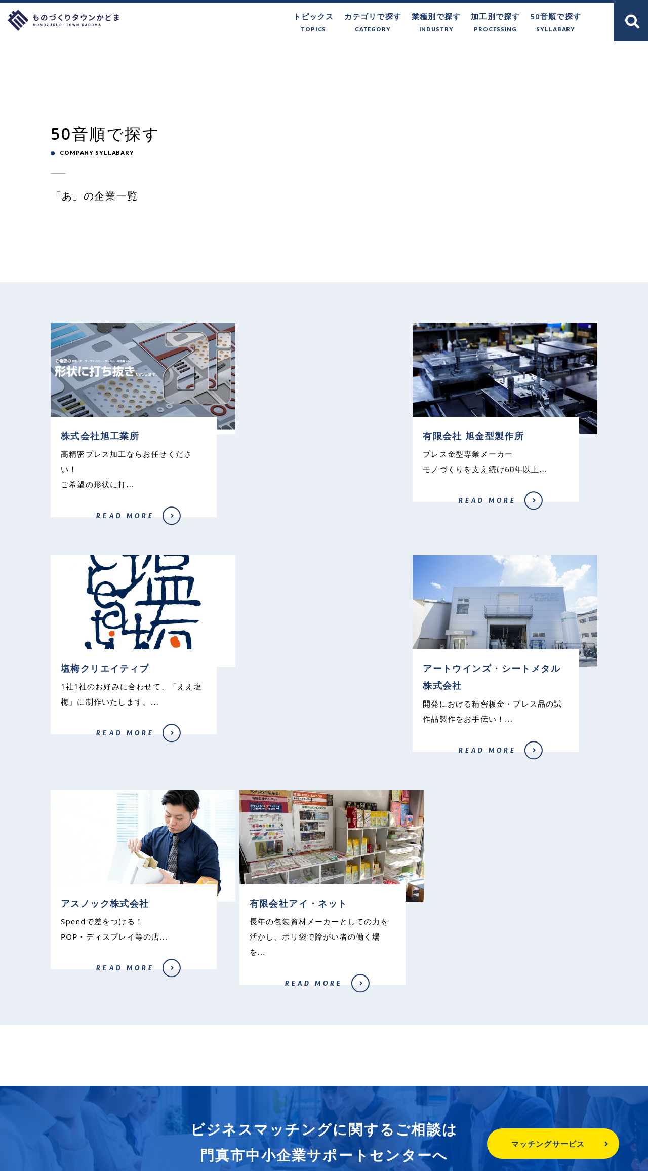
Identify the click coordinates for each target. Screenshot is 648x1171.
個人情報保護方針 (412, 1109)
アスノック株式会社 (264, 744)
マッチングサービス (521, 1144)
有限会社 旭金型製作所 (267, 508)
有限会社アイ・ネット (455, 759)
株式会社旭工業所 (72, 523)
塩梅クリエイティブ (452, 508)
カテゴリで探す (372, 23)
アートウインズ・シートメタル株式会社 (100, 762)
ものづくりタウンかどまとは (195, 1109)
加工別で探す (495, 23)
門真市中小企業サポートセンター (324, 1069)
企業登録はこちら (466, 977)
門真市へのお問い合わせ (314, 1109)
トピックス (313, 23)
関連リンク (485, 1109)
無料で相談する (181, 977)
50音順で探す (555, 23)
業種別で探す (436, 23)
